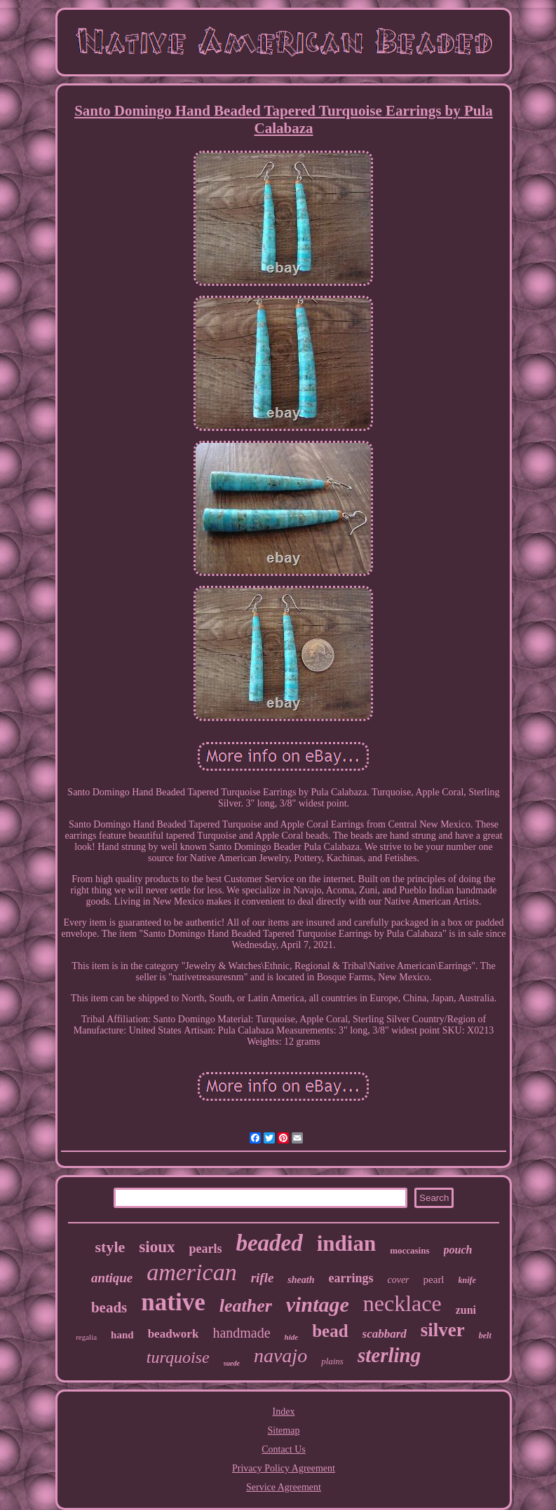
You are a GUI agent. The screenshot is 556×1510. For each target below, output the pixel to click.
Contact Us (284, 1449)
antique (112, 1277)
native (173, 1302)
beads (109, 1307)
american (191, 1272)
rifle (262, 1277)
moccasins (409, 1250)
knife (467, 1280)
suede (232, 1363)
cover (398, 1280)
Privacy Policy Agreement (283, 1468)
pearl (434, 1279)
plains (332, 1361)
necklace (402, 1303)
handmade (241, 1332)
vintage (317, 1304)
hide (292, 1337)
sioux (157, 1247)
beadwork (173, 1333)
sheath (300, 1280)
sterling (389, 1355)
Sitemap (284, 1430)
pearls (205, 1249)
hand (122, 1334)
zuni (466, 1310)
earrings (350, 1278)
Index (284, 1411)
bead (330, 1331)
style (110, 1247)
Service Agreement (283, 1487)
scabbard (384, 1333)
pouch (458, 1250)
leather (245, 1306)
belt (485, 1335)
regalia (86, 1337)
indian (346, 1243)
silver (443, 1329)
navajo (280, 1355)
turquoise (178, 1357)
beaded (269, 1243)
